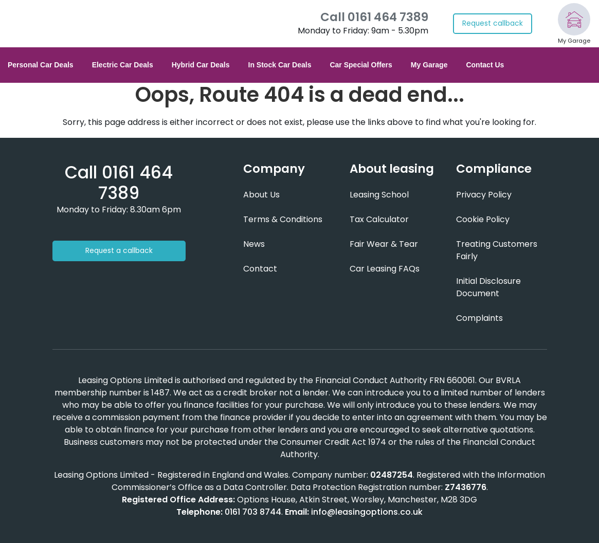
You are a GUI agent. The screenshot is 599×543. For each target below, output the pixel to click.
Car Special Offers (361, 65)
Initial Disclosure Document (488, 287)
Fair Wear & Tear (384, 244)
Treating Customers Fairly (496, 250)
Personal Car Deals (41, 65)
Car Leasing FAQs (385, 269)
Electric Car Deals (122, 65)
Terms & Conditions (282, 219)
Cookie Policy (483, 219)
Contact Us (485, 65)
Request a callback (119, 251)
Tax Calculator (379, 219)
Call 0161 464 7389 (374, 17)
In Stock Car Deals (280, 65)
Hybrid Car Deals (201, 65)
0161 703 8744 (253, 512)
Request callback (492, 23)
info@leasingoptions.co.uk (367, 512)
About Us (261, 195)
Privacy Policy (484, 195)
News (254, 244)
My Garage (429, 65)
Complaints (479, 318)
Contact (260, 269)
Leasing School (379, 195)
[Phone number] (119, 182)
